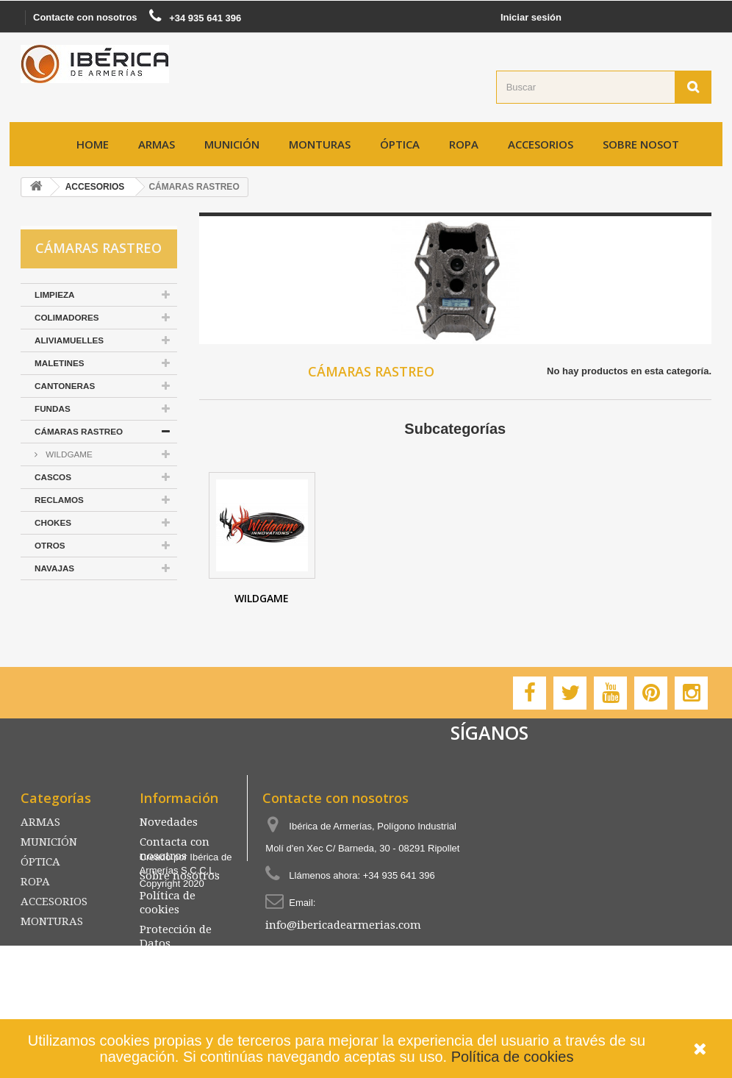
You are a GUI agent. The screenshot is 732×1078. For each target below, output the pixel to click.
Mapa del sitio (177, 963)
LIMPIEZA (55, 294)
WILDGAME (68, 454)
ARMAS (156, 144)
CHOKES (53, 522)
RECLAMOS (59, 499)
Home (92, 144)
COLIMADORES (67, 317)
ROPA (463, 144)
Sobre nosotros (651, 144)
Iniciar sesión (530, 17)
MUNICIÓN (231, 144)
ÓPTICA (400, 144)
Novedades (169, 822)
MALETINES (60, 363)
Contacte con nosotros (85, 17)
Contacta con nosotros (174, 849)
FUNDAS (53, 408)
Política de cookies (512, 1057)
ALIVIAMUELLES (69, 340)
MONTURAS (320, 144)
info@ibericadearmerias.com (343, 925)
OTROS (50, 545)
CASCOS (53, 477)
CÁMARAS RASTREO (79, 431)
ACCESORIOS (540, 144)
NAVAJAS (54, 568)
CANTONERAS (65, 385)
